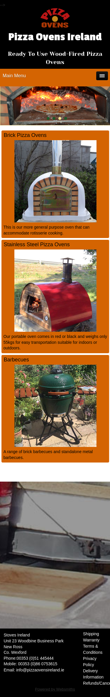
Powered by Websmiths (55, 689)
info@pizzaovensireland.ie (40, 670)
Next (104, 105)
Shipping (91, 633)
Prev (9, 105)
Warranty (91, 640)
